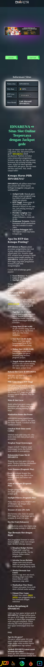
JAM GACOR (13, 304)
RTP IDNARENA (25, 95)
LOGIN (11, 58)
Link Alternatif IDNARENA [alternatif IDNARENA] (25, 102)
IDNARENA (18, 154)
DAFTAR (33, 58)
